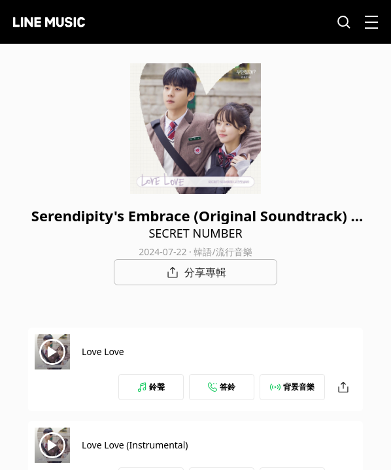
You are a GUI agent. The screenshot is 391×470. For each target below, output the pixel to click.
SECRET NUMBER (195, 233)
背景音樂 (292, 386)
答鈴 (221, 386)
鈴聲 (151, 386)
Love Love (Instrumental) (135, 445)
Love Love (103, 351)
